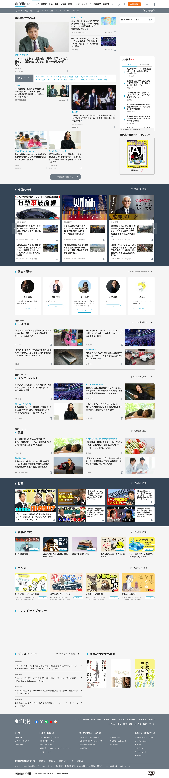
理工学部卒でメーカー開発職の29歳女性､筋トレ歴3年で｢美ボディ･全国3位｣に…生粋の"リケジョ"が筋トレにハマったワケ (65, 158)
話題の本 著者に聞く (80, 554)
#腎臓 (64, 77)
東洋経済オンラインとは (130, 20)
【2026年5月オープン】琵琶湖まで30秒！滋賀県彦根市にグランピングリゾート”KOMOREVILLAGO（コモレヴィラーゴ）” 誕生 (46, 667)
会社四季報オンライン (48, 741)
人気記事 (126, 59)
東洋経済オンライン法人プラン (90, 737)
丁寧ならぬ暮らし (129, 594)
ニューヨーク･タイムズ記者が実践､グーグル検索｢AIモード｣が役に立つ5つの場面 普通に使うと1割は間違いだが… (85, 25)
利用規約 (138, 755)
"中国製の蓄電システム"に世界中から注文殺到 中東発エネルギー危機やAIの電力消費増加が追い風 (76, 249)
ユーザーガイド (140, 752)
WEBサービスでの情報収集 (25, 766)
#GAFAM (51, 80)
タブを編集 (149, 11)
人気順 (63, 4)
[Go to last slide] (14, 228)
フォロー (27, 308)
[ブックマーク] (68, 71)
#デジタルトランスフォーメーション (94, 77)
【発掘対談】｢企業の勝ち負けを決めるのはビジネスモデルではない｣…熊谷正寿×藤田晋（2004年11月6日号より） (29, 93)
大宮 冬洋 (113, 297)
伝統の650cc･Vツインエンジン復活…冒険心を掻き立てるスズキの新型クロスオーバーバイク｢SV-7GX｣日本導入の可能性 (28, 250)
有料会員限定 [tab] (144, 64)
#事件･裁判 (102, 80)
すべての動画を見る (139, 483)
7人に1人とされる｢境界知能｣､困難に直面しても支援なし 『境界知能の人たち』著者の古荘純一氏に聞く (41, 61)
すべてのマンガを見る (139, 568)
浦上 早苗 (84, 297)
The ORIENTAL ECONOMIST (50, 737)
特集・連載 (53, 4)
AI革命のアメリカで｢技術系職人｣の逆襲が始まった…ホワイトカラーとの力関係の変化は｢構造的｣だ (104, 356)
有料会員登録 (134, 4)
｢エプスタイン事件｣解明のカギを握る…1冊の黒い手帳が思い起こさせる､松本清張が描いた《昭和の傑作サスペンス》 (33, 353)
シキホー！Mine (45, 752)
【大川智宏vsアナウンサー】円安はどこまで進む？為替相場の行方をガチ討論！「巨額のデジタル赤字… (144, 513)
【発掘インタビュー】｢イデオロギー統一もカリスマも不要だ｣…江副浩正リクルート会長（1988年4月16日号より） (93, 118)
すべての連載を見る (139, 532)
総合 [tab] (129, 64)
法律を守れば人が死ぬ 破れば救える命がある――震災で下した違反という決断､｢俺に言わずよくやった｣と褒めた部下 (123, 250)
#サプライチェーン (88, 80)
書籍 (105, 4)
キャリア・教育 (47, 11)
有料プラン (139, 745)
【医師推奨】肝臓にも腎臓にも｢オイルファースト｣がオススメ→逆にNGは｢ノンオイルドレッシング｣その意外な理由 (104, 445)
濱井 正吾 (56, 297)
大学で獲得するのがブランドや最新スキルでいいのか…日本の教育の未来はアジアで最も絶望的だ (31, 157)
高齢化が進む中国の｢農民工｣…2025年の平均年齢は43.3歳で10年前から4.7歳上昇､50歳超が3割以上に (75, 230)
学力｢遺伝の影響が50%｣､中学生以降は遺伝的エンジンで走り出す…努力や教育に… (139, 107)
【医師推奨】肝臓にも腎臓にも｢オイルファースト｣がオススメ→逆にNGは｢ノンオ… (139, 95)
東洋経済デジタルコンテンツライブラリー (55, 748)
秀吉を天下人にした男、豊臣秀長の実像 (55, 555)
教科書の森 (114, 745)
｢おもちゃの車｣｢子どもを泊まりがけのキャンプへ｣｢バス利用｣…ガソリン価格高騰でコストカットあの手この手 (33, 333)
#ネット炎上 (40, 80)
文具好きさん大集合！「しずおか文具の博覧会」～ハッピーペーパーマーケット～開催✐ (46, 704)
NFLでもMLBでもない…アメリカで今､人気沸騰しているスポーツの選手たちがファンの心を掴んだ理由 (85, 42)
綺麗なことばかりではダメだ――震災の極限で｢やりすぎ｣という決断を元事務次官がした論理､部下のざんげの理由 (123, 230)
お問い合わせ (125, 766)
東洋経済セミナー (86, 748)
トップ (36, 4)
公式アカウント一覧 (65, 761)
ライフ (58, 11)
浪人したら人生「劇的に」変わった (113, 555)
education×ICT (20, 737)
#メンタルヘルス (53, 77)
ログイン (148, 4)
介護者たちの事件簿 (94, 594)
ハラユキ (141, 297)
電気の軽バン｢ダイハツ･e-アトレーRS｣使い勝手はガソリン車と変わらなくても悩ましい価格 (28, 230)
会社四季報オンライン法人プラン (91, 741)
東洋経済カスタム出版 (118, 741)
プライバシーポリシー (45, 766)
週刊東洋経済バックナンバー (135, 135)
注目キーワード (23, 78)
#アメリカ (40, 77)
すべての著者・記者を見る (138, 272)
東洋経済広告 (115, 737)
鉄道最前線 (19, 745)
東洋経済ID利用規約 (94, 766)
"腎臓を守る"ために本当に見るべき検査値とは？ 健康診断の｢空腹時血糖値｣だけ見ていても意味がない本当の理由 (104, 461)
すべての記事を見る (139, 322)
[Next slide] (154, 228)
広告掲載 (80, 761)
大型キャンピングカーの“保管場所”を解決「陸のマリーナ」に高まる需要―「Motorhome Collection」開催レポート (46, 679)
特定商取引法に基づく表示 (75, 766)
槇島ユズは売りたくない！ (61, 594)
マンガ (77, 4)
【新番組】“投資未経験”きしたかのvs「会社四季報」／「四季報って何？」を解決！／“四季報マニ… (95, 513)
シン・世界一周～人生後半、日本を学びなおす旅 (141, 555)
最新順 (44, 4)
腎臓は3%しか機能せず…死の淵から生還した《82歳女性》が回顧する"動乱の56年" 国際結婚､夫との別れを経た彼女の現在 (33, 464)
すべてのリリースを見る (66, 654)
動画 (70, 4)
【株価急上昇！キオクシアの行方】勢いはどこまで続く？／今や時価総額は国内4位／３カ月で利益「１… (145, 495)
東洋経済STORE (46, 745)
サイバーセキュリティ (23, 741)
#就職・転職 (73, 77)
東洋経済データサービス (88, 745)
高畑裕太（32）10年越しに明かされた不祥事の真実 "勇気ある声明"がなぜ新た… (139, 118)
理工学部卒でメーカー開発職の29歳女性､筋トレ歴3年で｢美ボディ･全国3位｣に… (139, 71)
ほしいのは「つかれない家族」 (28, 594)
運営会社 (42, 761)
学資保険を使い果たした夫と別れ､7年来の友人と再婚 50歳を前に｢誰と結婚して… (138, 83)
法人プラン (139, 748)
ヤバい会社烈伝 (21, 554)
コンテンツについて (142, 741)
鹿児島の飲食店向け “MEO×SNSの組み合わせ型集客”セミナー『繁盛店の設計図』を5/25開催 (46, 692)
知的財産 (59, 766)
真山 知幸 (28, 297)
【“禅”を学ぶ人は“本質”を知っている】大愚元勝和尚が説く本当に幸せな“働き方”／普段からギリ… (95, 495)
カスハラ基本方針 (111, 766)
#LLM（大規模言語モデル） (68, 80)
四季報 (96, 4)
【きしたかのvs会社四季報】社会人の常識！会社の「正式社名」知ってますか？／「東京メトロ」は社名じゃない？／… (33, 517)
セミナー (85, 4)
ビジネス (19, 11)
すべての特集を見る (139, 189)
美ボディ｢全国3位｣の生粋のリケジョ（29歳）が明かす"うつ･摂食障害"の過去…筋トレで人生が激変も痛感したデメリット (104, 390)
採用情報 (52, 761)
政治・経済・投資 (32, 11)
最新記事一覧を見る (65, 177)
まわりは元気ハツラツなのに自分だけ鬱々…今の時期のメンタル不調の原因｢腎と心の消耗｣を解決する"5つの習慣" (104, 407)
